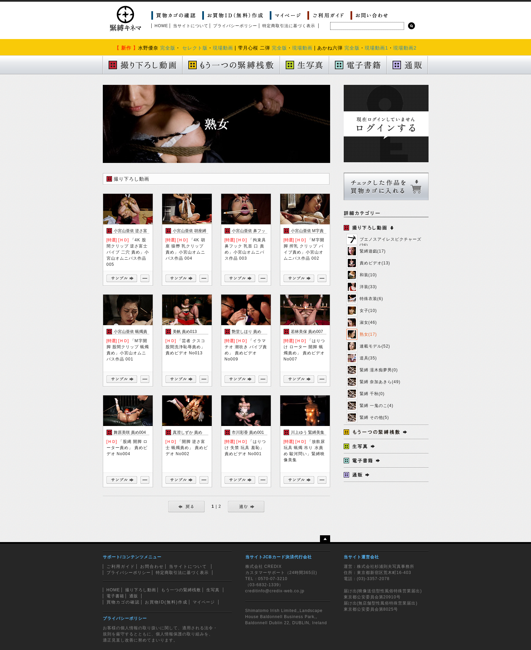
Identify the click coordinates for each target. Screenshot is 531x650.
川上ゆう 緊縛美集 (307, 432)
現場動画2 (405, 48)
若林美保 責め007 (307, 331)
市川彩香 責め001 (248, 432)
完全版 (167, 48)
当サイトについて (190, 25)
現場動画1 (376, 48)
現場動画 (223, 48)
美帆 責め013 (185, 331)
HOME (161, 25)
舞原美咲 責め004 (130, 432)
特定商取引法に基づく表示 (288, 25)
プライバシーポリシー (235, 25)
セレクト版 (195, 48)
